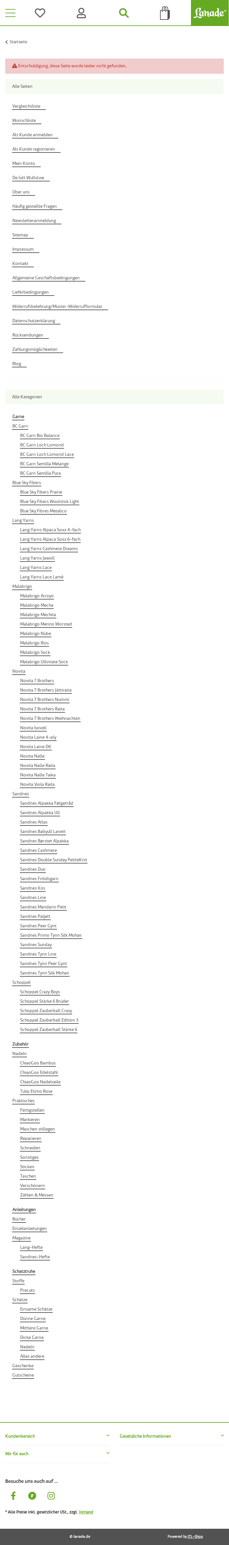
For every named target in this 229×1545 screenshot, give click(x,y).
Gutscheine (23, 1375)
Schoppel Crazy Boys (40, 992)
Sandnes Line (33, 897)
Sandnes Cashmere (38, 850)
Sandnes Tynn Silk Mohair (44, 973)
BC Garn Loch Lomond (42, 445)
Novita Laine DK (35, 747)
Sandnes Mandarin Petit (43, 907)
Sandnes (20, 794)
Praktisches (23, 1101)
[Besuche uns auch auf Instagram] (51, 1497)
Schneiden (30, 1148)
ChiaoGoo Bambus (38, 1063)
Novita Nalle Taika (38, 775)
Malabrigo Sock (35, 652)
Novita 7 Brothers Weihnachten (50, 718)
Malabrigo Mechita (38, 615)
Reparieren (30, 1138)
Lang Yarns (23, 520)
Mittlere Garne (34, 1328)
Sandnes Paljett (35, 916)
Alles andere (32, 1356)
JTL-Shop (195, 1537)
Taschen (28, 1176)
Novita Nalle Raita (37, 765)
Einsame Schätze (36, 1309)
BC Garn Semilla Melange (44, 464)
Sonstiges (29, 1157)
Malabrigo (22, 586)
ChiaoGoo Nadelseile (40, 1082)
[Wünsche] (41, 13)
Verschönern (32, 1185)
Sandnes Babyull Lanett (43, 831)
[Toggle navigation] (10, 13)
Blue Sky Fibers (26, 483)
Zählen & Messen (36, 1195)
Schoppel (21, 982)
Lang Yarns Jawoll (37, 558)
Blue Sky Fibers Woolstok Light (49, 501)
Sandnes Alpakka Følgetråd (46, 803)
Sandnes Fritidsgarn (39, 879)
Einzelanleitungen (29, 1228)
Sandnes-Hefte (35, 1257)
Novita (18, 671)
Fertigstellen (32, 1110)
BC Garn (20, 426)
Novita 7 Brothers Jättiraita (46, 690)
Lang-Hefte (31, 1247)
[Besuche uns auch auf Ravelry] (32, 1497)
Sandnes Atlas (33, 822)
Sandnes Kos (32, 888)
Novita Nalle (32, 756)
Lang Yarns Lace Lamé (41, 577)
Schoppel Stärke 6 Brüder (44, 1001)
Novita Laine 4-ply (38, 737)
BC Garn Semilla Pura (40, 473)
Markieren (30, 1119)
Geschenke (23, 1366)
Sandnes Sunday (36, 945)
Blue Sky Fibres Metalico (43, 511)
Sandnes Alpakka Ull (40, 813)
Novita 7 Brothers (37, 681)
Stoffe (18, 1281)
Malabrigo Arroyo (37, 596)
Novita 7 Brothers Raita (42, 709)
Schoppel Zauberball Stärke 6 (48, 1029)
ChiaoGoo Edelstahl (39, 1072)
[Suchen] (124, 13)
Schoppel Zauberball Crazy (46, 1011)
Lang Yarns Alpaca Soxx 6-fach (50, 539)
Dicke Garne (32, 1337)
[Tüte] (165, 13)
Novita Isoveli (33, 728)
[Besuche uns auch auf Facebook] (13, 1497)
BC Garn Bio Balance (40, 435)
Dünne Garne (33, 1318)
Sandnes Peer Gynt (38, 926)
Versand (86, 1512)
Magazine (21, 1238)
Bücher (19, 1219)
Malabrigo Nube (35, 633)
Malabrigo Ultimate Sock (44, 662)
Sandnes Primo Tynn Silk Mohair (51, 935)
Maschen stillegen (37, 1129)
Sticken (27, 1167)
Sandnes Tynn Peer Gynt (43, 963)
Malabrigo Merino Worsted (46, 624)
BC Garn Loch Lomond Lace (47, 454)
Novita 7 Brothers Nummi (44, 699)
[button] (57, 1436)
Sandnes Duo (33, 869)
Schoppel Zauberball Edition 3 (49, 1020)
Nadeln (19, 1053)
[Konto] (82, 13)
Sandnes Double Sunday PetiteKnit (53, 860)
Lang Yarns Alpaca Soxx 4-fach (50, 530)
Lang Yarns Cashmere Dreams (49, 549)
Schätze (19, 1300)
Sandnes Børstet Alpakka (44, 841)
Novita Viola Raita (37, 784)
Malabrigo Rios (34, 643)
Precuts (27, 1290)
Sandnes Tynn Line (38, 954)
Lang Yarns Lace (36, 567)
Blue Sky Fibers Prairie (41, 492)
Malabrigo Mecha (36, 605)
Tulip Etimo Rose (36, 1091)
